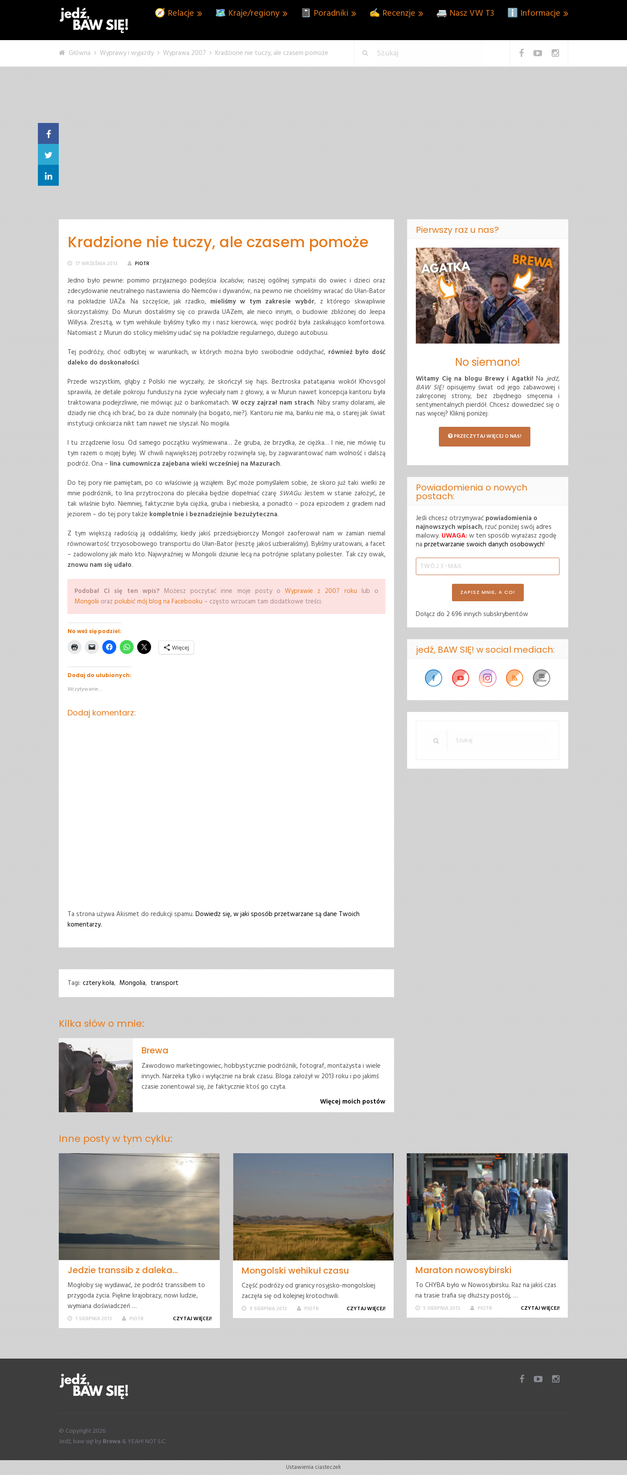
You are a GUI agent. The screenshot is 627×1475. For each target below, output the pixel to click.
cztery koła (98, 983)
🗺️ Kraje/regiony (247, 13)
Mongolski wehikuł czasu (295, 1270)
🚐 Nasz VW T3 (465, 13)
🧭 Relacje (174, 13)
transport (165, 983)
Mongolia (132, 983)
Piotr (142, 263)
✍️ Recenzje (392, 13)
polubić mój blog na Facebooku (158, 601)
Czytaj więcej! (194, 1319)
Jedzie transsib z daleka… (122, 1270)
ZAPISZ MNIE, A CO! (487, 592)
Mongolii (86, 601)
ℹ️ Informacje (533, 13)
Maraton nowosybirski (463, 1270)
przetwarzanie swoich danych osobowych (483, 544)
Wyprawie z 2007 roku (321, 591)
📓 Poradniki (324, 13)
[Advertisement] (313, 154)
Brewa (155, 1050)
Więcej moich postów (352, 1102)
